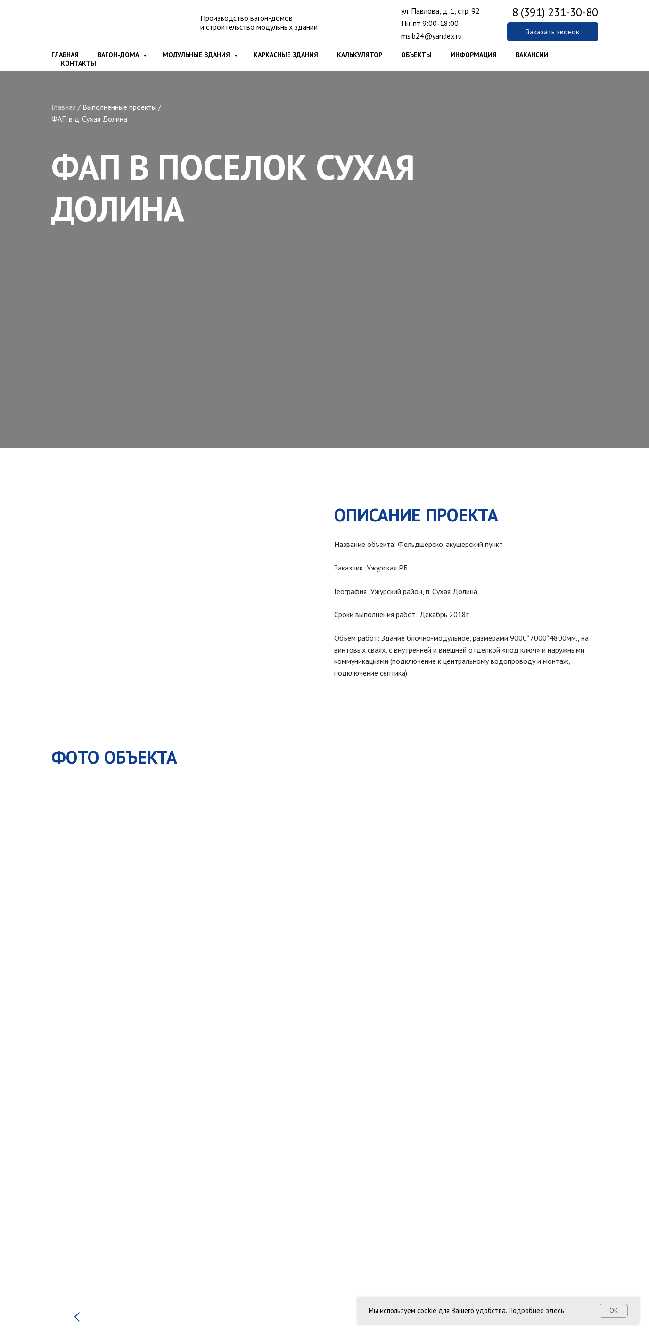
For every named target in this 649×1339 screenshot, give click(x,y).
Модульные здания (197, 54)
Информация (474, 54)
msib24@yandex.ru (431, 36)
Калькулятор (359, 54)
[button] (552, 31)
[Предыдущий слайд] (77, 1294)
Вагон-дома (119, 54)
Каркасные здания (286, 54)
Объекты (416, 54)
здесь (555, 1310)
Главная (65, 54)
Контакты (78, 63)
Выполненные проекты (119, 107)
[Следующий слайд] (572, 1294)
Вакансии (532, 54)
